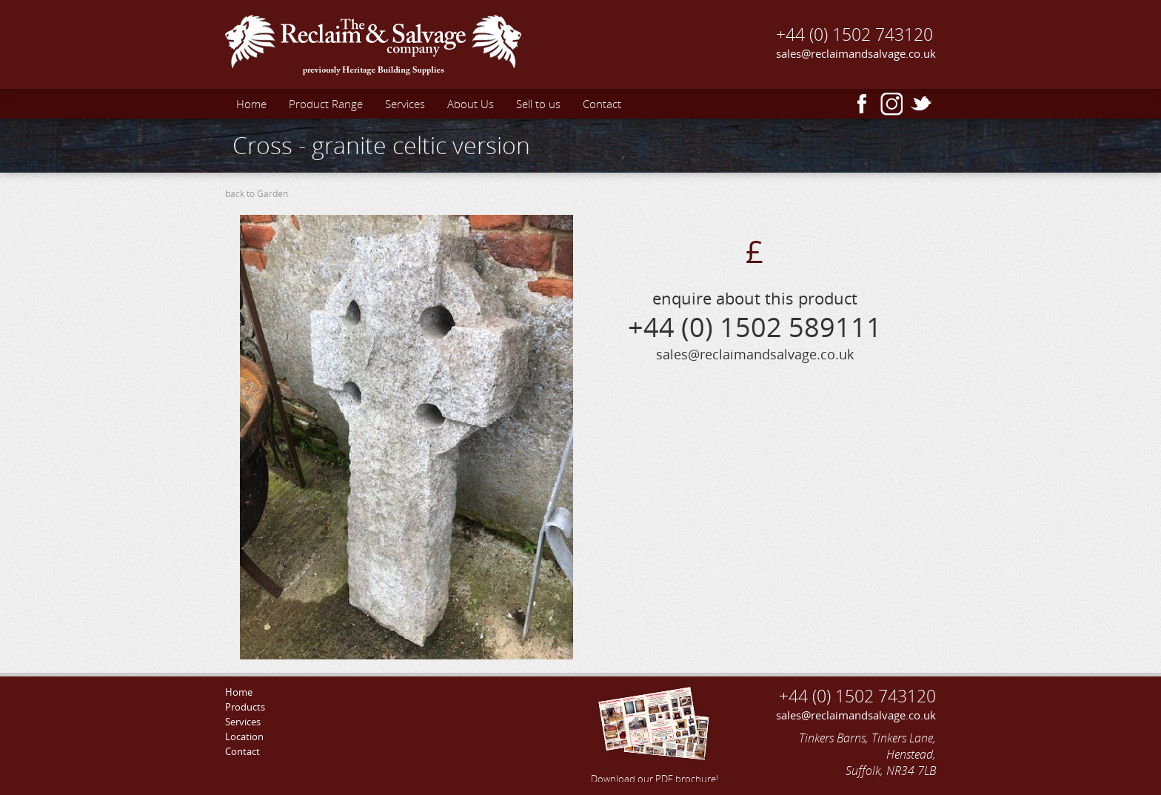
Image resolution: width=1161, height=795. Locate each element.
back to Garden (256, 193)
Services (405, 103)
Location (244, 736)
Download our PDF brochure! (654, 732)
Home (251, 103)
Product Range (326, 103)
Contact (602, 103)
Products (245, 706)
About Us (470, 103)
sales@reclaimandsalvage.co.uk (856, 53)
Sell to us (538, 103)
